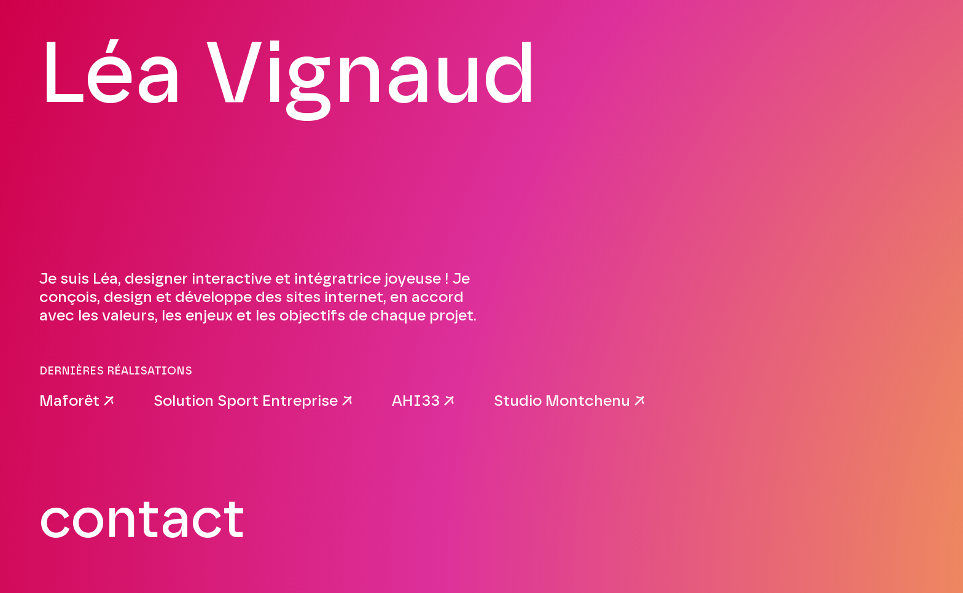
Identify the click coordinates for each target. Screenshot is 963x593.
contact (142, 520)
